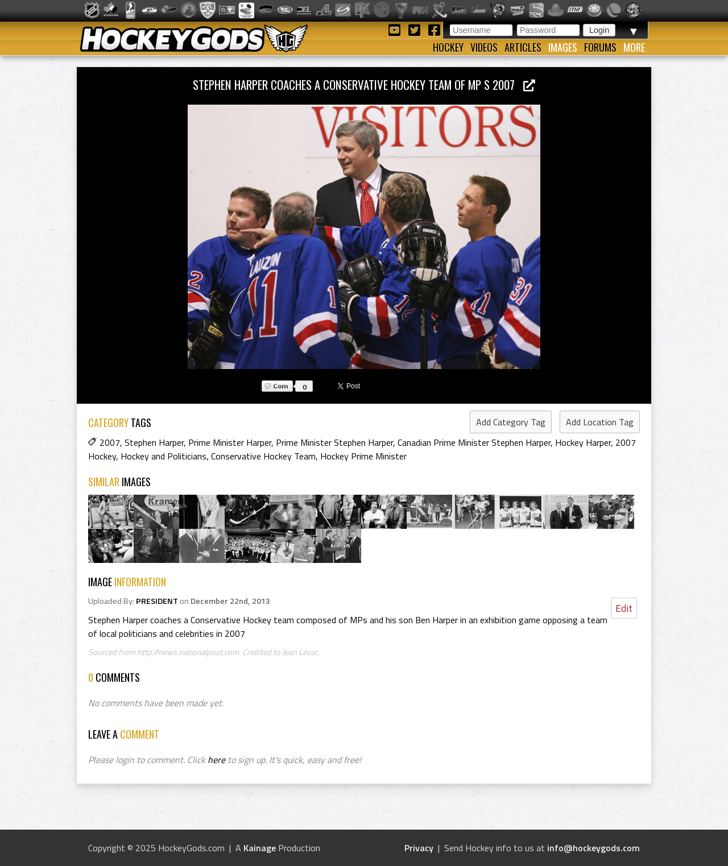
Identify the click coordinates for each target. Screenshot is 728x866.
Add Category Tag (510, 422)
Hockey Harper (583, 442)
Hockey (448, 47)
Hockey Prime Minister (363, 456)
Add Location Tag (600, 422)
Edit (623, 608)
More (634, 47)
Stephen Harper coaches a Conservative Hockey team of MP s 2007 (364, 84)
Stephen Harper (154, 442)
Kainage (259, 848)
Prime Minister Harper (229, 442)
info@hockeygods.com (593, 848)
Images (562, 47)
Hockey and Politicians (163, 456)
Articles (522, 47)
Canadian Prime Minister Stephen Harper (474, 442)
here (216, 759)
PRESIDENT (157, 601)
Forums (600, 47)
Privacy (418, 848)
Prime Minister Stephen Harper (334, 442)
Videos (484, 47)
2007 (110, 442)
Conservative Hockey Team (263, 456)
